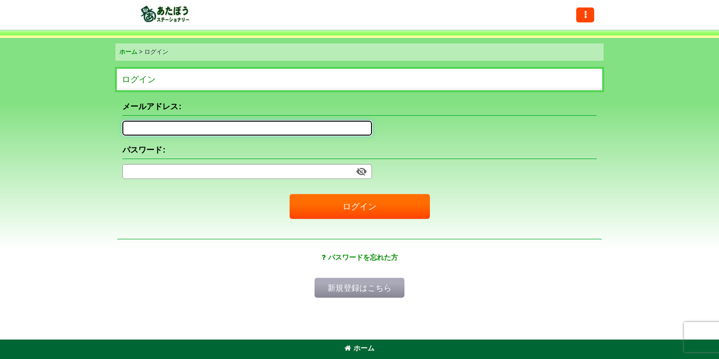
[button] (585, 14)
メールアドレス (150, 106)
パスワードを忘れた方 (360, 257)
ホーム (359, 348)
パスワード (142, 149)
